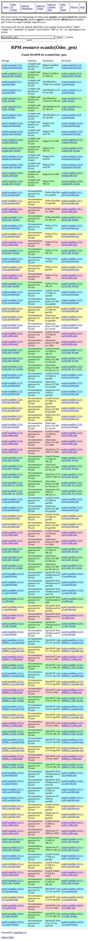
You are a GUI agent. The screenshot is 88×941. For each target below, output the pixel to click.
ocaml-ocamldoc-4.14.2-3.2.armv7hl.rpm (72, 782)
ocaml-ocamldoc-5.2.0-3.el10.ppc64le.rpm (71, 516)
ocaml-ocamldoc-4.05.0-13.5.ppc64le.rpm (72, 898)
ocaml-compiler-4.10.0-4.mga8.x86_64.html (12, 182)
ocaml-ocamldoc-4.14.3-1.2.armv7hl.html (13, 591)
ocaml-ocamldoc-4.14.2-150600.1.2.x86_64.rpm (72, 765)
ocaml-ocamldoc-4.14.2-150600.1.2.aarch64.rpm (72, 740)
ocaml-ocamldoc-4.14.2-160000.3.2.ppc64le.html (13, 715)
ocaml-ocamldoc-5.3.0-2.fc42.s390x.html (12, 276)
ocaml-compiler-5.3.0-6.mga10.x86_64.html (12, 74)
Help (82, 7)
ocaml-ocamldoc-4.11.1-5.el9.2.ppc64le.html (13, 807)
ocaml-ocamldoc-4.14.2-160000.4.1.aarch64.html (13, 674)
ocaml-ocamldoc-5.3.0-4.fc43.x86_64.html (12, 251)
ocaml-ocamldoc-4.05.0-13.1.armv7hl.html (13, 923)
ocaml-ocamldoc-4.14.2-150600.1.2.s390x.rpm (72, 757)
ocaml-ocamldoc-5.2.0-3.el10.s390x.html (12, 533)
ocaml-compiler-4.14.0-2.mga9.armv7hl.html (12, 132)
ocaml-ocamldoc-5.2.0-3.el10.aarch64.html (12, 500)
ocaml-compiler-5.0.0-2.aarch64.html (12, 116)
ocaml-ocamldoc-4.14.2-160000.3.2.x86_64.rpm (72, 732)
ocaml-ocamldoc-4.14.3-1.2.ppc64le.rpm (72, 608)
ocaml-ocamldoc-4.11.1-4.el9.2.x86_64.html (13, 881)
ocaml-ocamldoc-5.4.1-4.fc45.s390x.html (12, 210)
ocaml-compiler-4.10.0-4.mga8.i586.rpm (72, 174)
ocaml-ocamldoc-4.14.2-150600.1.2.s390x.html (13, 757)
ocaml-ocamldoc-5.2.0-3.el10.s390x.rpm (71, 533)
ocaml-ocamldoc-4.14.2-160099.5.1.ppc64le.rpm (72, 649)
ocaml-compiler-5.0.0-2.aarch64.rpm (71, 116)
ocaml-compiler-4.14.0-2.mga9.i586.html (12, 141)
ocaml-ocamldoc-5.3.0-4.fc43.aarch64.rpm (71, 226)
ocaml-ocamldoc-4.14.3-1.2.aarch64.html (13, 574)
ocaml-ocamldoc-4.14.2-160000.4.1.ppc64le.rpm (72, 682)
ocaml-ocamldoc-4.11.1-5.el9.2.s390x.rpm (72, 823)
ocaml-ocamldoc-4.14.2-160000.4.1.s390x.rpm (72, 691)
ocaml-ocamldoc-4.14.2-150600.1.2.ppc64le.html (13, 749)
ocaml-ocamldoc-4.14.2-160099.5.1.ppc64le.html (13, 649)
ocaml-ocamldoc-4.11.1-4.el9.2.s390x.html (13, 873)
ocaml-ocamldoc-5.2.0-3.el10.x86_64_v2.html (12, 566)
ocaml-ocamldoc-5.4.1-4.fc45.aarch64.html (12, 193)
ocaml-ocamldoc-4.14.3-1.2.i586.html (13, 599)
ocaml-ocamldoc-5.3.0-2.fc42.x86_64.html (12, 284)
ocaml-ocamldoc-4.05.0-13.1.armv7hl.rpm (72, 923)
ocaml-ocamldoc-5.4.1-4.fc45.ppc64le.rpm (71, 201)
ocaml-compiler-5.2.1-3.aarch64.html (12, 82)
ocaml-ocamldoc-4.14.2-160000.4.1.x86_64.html (13, 699)
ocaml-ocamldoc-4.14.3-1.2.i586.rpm (72, 599)
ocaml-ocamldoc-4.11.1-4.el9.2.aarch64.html (13, 856)
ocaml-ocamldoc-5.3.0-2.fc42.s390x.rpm (71, 276)
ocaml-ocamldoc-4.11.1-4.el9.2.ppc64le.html (13, 865)
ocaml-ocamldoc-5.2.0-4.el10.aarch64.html (12, 376)
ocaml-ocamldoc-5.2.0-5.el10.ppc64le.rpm (71, 309)
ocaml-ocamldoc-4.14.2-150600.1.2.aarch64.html (13, 740)
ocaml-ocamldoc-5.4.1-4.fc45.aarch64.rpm (71, 193)
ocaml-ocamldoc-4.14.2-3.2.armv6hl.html (13, 773)
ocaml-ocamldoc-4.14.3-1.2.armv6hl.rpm (72, 583)
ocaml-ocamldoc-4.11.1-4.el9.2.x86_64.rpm (72, 881)
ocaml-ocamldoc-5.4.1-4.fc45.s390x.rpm (71, 210)
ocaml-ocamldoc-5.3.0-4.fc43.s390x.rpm (71, 243)
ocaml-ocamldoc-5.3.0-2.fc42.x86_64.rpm (71, 284)
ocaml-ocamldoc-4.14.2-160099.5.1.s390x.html (13, 657)
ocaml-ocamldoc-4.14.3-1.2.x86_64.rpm (72, 624)
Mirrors (74, 7)
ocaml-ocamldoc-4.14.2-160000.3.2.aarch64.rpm (72, 707)
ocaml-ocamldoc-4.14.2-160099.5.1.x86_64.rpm (72, 666)
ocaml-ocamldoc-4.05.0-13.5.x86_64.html (13, 914)
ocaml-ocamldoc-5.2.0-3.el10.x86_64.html (12, 550)
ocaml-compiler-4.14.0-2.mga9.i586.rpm (72, 141)
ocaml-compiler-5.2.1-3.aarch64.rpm (71, 82)
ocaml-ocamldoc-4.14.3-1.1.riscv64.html (13, 633)
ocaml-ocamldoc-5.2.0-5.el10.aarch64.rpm (71, 293)
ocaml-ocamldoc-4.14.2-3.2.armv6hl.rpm (72, 773)
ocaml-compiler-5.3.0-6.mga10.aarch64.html (12, 66)
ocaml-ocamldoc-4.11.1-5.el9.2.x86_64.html (13, 840)
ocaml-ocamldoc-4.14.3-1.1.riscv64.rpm (72, 633)
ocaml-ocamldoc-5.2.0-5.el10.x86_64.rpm (71, 351)
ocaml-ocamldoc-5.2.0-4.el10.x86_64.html (12, 458)
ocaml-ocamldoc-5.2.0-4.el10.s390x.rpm (71, 434)
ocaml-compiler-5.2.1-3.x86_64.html (12, 99)
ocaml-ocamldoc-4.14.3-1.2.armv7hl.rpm (72, 591)
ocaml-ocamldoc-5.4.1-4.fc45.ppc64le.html (12, 201)
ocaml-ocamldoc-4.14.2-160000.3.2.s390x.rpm (72, 724)
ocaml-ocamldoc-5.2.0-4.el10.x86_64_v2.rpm (71, 483)
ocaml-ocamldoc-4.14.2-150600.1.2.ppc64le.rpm (72, 749)
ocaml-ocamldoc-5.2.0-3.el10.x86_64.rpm (71, 550)
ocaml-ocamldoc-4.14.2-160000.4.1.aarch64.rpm (72, 674)
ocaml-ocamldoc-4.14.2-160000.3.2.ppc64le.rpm (72, 715)
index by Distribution (26, 7)
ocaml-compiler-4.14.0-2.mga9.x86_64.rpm (72, 149)
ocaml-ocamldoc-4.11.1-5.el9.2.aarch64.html (13, 790)
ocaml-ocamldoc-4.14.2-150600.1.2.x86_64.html (13, 765)
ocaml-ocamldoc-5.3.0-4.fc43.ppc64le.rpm (71, 235)
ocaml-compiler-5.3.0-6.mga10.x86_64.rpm (71, 74)
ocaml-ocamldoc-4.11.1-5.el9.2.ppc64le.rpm (72, 807)
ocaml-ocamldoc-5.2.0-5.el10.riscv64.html (12, 326)
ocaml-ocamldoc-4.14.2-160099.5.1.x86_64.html (13, 666)
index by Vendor (41, 7)
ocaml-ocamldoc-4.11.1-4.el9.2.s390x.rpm (72, 873)
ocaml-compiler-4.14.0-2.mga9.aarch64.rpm (72, 124)
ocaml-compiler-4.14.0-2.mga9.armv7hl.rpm (72, 132)
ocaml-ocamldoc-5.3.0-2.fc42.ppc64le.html (12, 268)
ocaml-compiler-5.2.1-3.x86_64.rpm (71, 99)
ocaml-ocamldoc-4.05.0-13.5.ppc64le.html (13, 898)
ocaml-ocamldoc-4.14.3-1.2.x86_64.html (13, 624)
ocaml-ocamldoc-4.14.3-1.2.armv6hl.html (13, 583)
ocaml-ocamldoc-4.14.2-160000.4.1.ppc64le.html (13, 682)
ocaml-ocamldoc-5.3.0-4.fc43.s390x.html (12, 243)
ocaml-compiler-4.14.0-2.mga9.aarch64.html (12, 124)
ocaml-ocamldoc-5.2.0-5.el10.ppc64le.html (12, 309)
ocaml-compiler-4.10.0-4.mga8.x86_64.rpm (72, 182)
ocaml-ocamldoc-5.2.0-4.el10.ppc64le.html (12, 400)
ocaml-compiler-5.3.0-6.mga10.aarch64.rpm (71, 66)
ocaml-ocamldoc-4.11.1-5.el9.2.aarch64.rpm (72, 790)
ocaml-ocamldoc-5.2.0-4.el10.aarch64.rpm (71, 376)
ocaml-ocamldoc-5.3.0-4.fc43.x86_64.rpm (71, 251)
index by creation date (52, 7)
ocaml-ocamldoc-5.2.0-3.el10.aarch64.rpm (71, 500)
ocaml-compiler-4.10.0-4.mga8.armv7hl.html (12, 165)
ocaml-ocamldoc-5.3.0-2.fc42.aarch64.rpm (71, 259)
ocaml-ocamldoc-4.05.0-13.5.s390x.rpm (72, 906)
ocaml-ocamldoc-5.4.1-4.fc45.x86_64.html (12, 218)
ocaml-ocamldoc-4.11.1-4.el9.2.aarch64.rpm (72, 856)
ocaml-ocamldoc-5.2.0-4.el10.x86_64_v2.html (12, 483)
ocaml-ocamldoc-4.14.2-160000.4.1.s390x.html (13, 691)
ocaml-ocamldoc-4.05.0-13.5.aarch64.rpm (72, 890)
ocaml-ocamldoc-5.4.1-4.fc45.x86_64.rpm (71, 218)
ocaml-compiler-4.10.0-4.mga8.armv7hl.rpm (72, 165)
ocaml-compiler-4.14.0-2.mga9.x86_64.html (12, 149)
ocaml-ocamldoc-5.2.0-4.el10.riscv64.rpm (71, 425)
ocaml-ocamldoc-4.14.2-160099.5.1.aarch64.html (13, 641)
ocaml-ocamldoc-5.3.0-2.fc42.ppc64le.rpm (71, 268)
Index (6, 7)
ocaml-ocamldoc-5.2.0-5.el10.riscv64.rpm (71, 326)
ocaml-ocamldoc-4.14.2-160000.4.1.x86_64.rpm (72, 699)
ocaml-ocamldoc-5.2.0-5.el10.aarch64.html (12, 293)
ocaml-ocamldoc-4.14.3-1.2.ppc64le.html (13, 608)
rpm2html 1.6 (20, 932)
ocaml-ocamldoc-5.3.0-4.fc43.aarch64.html (12, 226)
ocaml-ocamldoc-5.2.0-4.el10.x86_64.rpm (71, 458)
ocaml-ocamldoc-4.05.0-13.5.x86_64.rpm (72, 914)
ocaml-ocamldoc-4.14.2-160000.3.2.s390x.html (13, 724)
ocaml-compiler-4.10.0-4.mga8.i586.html (12, 174)
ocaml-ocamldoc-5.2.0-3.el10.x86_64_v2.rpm (71, 566)
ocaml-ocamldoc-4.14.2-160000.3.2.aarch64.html (13, 707)
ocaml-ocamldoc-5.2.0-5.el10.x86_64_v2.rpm (71, 367)
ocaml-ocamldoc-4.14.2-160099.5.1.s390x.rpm (72, 657)
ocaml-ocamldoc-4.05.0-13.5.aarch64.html (13, 890)
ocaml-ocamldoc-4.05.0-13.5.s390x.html (13, 906)
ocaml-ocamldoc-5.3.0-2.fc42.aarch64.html (12, 259)
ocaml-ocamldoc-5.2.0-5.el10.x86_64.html (12, 351)
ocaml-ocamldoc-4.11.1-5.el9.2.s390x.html (13, 823)
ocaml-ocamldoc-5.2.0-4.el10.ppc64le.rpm (71, 400)
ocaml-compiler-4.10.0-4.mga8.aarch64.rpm (72, 157)
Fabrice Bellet (7, 937)
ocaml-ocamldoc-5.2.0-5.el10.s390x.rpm (71, 334)
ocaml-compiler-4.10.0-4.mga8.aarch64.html (12, 157)
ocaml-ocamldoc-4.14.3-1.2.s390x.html (13, 616)
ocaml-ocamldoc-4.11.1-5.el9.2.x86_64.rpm (72, 840)
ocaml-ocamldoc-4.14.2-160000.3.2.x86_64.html (13, 732)
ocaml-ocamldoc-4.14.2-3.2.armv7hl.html (13, 782)
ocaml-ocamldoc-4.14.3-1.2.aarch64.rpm (72, 574)
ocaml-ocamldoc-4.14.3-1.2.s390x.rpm (72, 616)
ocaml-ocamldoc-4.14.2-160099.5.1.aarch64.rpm (72, 641)
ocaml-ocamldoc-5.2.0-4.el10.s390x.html (12, 434)
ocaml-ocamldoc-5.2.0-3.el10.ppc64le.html (12, 516)
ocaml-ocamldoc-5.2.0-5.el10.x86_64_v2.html (12, 367)
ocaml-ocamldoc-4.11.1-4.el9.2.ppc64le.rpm (72, 865)
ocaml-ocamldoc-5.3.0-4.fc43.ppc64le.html (12, 235)
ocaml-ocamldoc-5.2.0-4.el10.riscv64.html (12, 425)
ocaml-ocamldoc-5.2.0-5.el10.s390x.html (12, 334)
